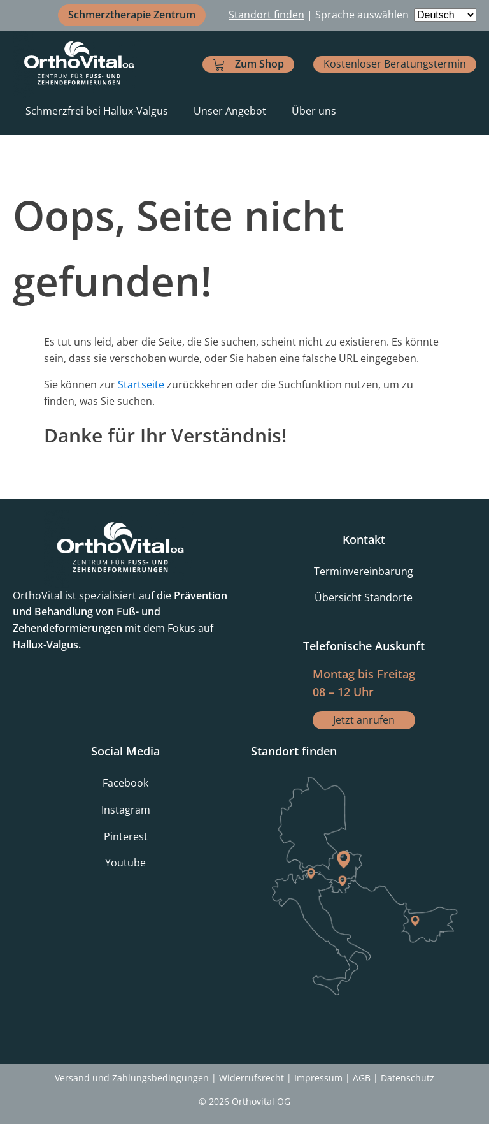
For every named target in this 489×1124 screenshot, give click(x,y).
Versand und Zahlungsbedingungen (132, 1078)
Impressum (318, 1078)
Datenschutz (407, 1078)
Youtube (125, 863)
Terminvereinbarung (363, 571)
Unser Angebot (230, 111)
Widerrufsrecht (251, 1078)
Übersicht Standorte (364, 597)
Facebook (125, 783)
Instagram (125, 810)
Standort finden (266, 15)
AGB (362, 1078)
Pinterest (126, 836)
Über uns (314, 111)
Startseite (141, 384)
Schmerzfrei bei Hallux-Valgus (96, 111)
